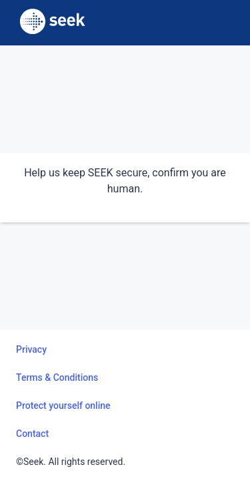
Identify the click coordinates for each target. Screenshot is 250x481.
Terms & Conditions (57, 377)
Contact (32, 433)
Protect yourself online (63, 405)
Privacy (31, 349)
